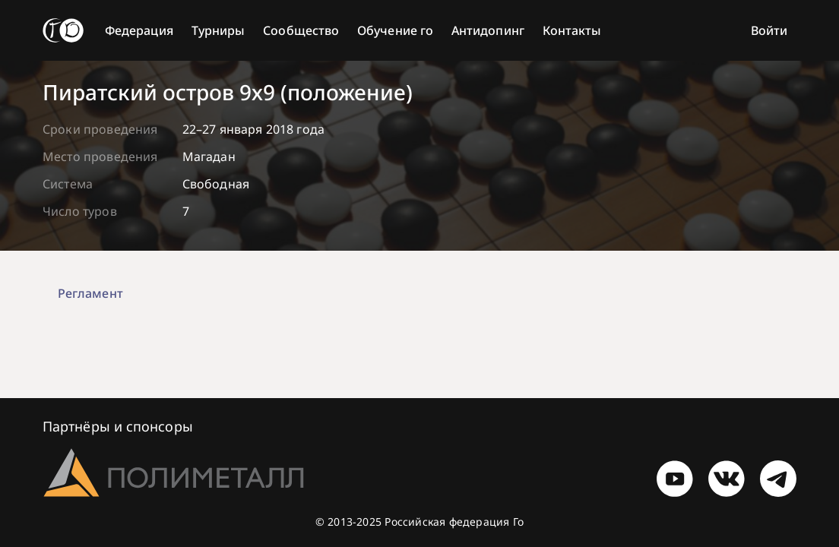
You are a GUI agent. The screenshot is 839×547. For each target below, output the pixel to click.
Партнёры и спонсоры (118, 426)
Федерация (139, 30)
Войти (769, 30)
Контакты (572, 30)
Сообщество (301, 30)
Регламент (90, 293)
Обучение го (395, 30)
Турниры (218, 30)
